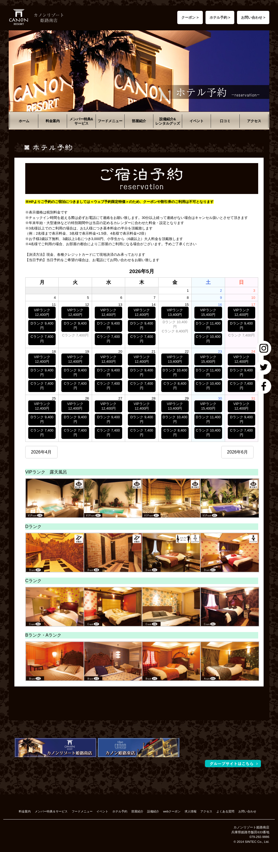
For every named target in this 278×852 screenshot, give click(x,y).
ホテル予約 (119, 811)
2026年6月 (237, 452)
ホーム (24, 121)
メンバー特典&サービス (81, 121)
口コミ (225, 121)
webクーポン (172, 811)
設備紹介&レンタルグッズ (167, 121)
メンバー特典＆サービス (51, 811)
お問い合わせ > (253, 17)
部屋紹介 (139, 121)
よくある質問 (225, 811)
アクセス (254, 121)
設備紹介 (153, 811)
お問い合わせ (247, 811)
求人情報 (191, 811)
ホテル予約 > (220, 17)
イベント (196, 121)
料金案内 (53, 121)
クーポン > (189, 17)
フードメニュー (110, 121)
